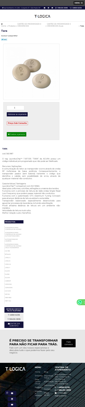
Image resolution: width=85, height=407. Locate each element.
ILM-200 (8, 290)
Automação (49, 381)
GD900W (8, 283)
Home (37, 371)
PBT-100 (8, 300)
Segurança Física (48, 376)
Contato (47, 388)
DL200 (7, 270)
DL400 (7, 277)
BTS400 (8, 253)
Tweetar (4, 39)
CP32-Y (7, 267)
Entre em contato (14, 324)
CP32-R (7, 260)
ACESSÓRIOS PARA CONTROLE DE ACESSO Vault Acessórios (13, 245)
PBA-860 (8, 297)
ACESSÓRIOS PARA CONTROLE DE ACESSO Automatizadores (13, 233)
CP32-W (8, 263)
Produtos (10, 221)
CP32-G (7, 257)
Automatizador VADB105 (11, 239)
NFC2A (7, 293)
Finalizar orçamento (16, 134)
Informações (49, 385)
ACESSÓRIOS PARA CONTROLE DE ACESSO (13, 227)
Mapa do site (47, 393)
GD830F (8, 280)
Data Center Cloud (38, 381)
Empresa (38, 375)
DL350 (7, 273)
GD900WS (8, 287)
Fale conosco (69, 342)
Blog (46, 371)
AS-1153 (7, 250)
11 (76, 8)
